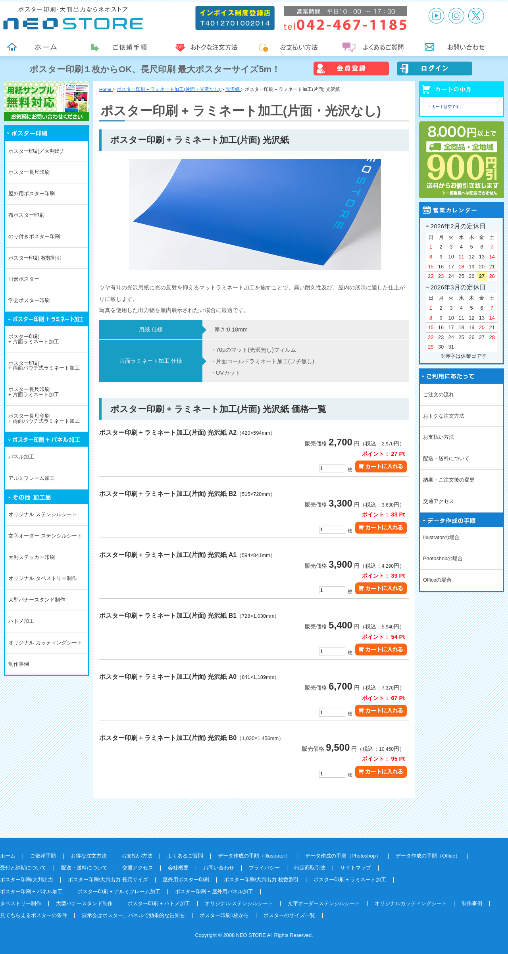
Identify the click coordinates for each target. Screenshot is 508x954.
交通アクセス (438, 501)
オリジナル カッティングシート (45, 643)
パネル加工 (21, 457)
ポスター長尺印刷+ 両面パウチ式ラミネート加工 (44, 418)
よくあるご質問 (185, 856)
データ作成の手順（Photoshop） (343, 856)
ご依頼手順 (43, 856)
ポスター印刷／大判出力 (36, 151)
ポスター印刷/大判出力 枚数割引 (261, 880)
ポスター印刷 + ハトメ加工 (158, 903)
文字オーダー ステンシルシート (45, 536)
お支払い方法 (438, 437)
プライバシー (264, 868)
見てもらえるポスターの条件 (33, 915)
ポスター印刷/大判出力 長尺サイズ (108, 880)
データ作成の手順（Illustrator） (254, 856)
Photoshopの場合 (443, 558)
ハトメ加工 (21, 621)
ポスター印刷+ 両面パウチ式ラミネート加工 (44, 365)
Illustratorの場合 (441, 537)
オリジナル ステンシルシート (42, 514)
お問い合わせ (218, 868)
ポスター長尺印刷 (29, 172)
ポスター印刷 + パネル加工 (31, 891)
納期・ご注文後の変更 (449, 480)
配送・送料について (446, 458)
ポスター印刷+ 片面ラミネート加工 (33, 339)
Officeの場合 (437, 580)
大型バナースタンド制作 (36, 600)
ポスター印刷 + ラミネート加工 (350, 880)
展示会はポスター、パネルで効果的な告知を (133, 915)
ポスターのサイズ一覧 (289, 915)
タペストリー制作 (20, 903)
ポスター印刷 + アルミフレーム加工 (119, 891)
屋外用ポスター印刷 (31, 194)
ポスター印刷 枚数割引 (35, 258)
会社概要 (178, 868)
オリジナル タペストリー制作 (42, 578)
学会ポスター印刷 (29, 300)
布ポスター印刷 (26, 215)
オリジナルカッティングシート (411, 903)
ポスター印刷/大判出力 (26, 880)
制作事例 (18, 664)
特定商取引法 (309, 868)
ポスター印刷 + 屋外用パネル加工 (214, 891)
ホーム (7, 856)
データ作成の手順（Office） (428, 856)
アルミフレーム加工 (31, 478)
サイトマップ (355, 868)
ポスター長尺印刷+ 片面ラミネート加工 (33, 391)
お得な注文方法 (89, 856)
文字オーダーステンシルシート (324, 903)
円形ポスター (23, 279)
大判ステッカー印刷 (31, 557)
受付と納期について (23, 868)
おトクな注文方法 (443, 416)
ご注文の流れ (438, 394)
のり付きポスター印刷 (34, 236)
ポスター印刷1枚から (224, 915)
